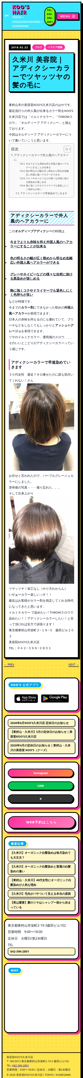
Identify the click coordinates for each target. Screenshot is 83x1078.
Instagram (40, 773)
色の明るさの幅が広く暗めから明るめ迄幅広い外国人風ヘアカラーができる (47, 172)
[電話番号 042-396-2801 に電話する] (49, 16)
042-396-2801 (19, 951)
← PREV (9, 664)
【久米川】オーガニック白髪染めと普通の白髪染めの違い (40, 868)
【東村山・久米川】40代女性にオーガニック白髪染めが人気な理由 (40, 882)
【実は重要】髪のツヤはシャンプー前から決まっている (40, 904)
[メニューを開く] (67, 16)
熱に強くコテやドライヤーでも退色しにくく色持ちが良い (47, 187)
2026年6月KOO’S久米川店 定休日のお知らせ (39, 723)
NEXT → (73, 664)
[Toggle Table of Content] (65, 149)
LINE (41, 786)
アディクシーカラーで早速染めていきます (43, 193)
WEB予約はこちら (41, 822)
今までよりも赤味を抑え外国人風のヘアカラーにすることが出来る (47, 165)
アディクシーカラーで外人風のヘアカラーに (41, 157)
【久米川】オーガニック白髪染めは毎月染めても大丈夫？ (40, 855)
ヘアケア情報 (55, 47)
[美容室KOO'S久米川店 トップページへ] (24, 16)
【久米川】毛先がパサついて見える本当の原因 (40, 894)
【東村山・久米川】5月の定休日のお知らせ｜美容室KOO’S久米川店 (41, 734)
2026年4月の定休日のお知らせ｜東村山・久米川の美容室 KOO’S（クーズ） (40, 747)
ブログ (38, 47)
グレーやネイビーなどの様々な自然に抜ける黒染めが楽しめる (47, 180)
